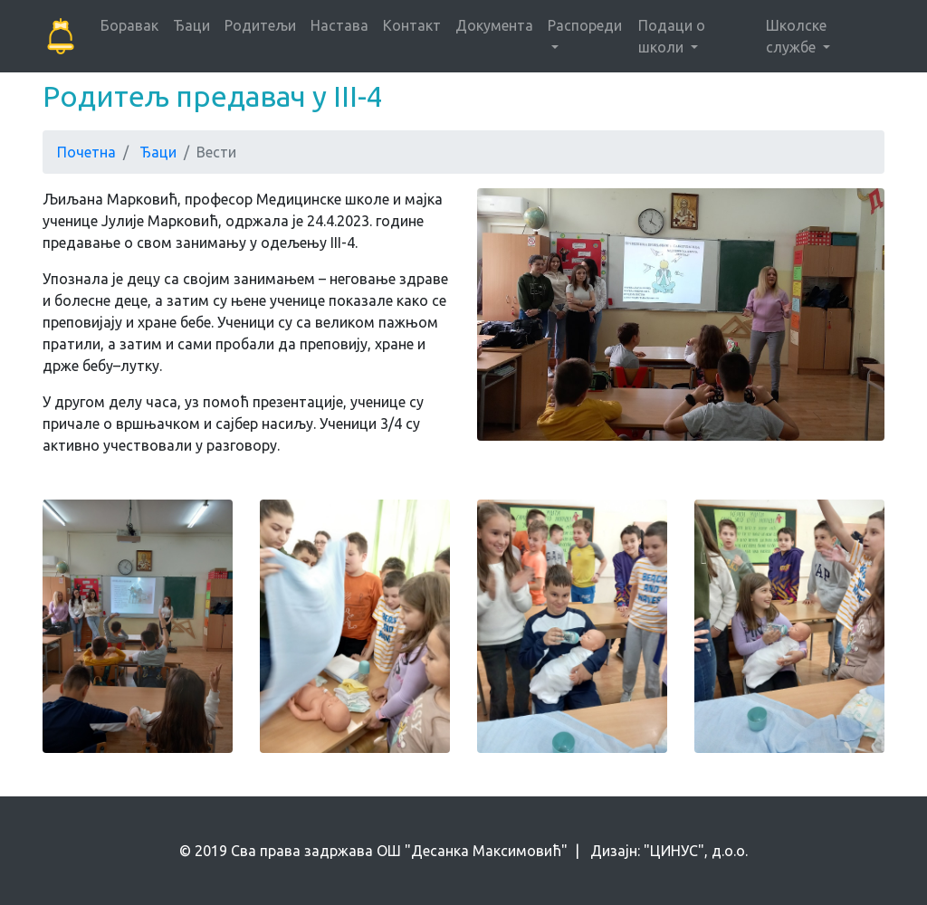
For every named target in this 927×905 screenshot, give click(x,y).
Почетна (86, 152)
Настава (339, 25)
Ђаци (191, 25)
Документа (494, 25)
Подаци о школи (671, 36)
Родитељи (260, 25)
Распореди (585, 25)
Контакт (412, 25)
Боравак (129, 25)
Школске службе (796, 36)
